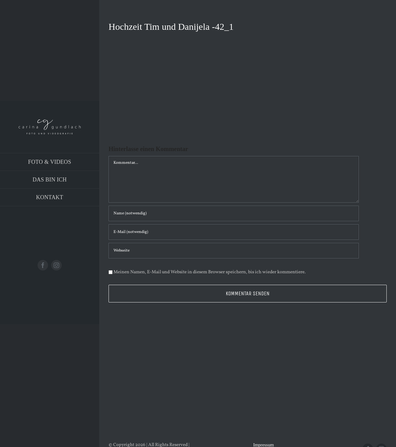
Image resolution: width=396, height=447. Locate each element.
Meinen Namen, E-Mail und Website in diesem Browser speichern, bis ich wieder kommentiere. (209, 272)
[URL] (234, 250)
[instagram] (56, 265)
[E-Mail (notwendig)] (234, 232)
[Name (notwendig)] (234, 213)
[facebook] (43, 265)
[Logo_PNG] (50, 121)
